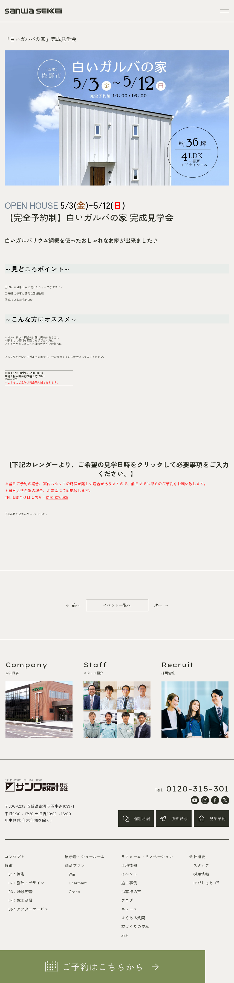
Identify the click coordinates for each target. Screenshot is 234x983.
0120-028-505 (57, 497)
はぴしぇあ (206, 882)
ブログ (127, 900)
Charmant (78, 882)
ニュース (129, 909)
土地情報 (129, 865)
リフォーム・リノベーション (147, 856)
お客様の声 (131, 891)
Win (72, 874)
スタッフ (201, 865)
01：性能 (16, 874)
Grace (74, 891)
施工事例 (129, 882)
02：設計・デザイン (26, 882)
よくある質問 (133, 917)
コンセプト (15, 856)
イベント (129, 874)
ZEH (125, 935)
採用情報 (201, 874)
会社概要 (197, 856)
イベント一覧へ (117, 605)
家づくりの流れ (135, 926)
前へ (76, 605)
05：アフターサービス (28, 909)
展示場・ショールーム (85, 856)
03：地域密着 (20, 891)
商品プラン (75, 865)
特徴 (9, 865)
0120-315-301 (197, 789)
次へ (158, 605)
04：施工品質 (20, 900)
